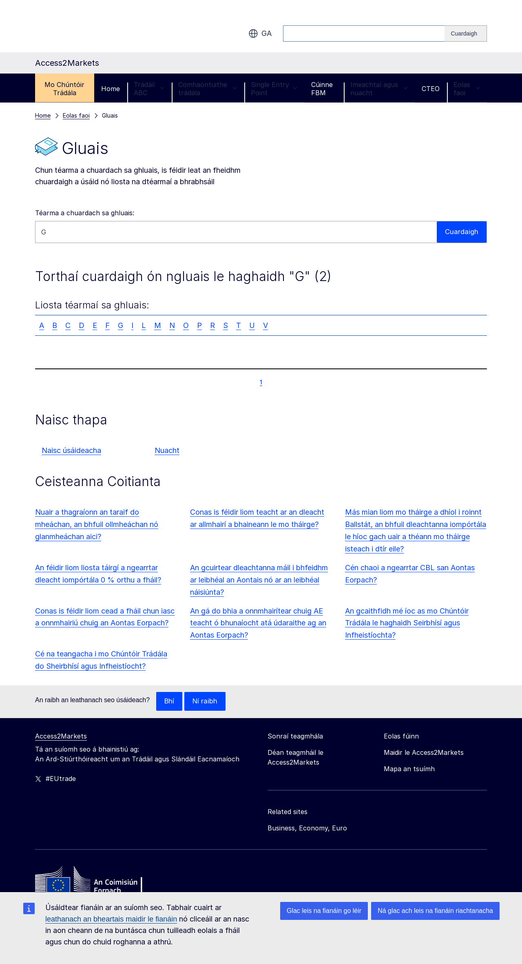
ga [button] (260, 33)
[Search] (466, 33)
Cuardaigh (461, 232)
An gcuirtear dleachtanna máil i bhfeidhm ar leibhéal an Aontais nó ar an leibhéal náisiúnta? (259, 579)
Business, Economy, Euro (307, 828)
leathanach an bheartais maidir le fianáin (111, 919)
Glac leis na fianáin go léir (324, 910)
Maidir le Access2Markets (424, 753)
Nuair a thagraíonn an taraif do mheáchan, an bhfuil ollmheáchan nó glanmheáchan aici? (96, 524)
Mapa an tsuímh (409, 769)
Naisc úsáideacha (71, 450)
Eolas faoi (466, 88)
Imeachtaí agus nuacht (379, 88)
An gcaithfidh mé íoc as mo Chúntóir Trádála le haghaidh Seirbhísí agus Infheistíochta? (407, 623)
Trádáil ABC (149, 88)
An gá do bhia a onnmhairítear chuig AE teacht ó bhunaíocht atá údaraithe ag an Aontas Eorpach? (258, 623)
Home (110, 89)
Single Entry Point (274, 88)
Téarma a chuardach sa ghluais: (84, 213)
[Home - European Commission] (94, 882)
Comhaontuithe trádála (207, 88)
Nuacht (167, 450)
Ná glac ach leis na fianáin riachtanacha (435, 910)
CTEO (431, 89)
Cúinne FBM (322, 88)
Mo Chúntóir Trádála (64, 88)
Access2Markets (61, 736)
